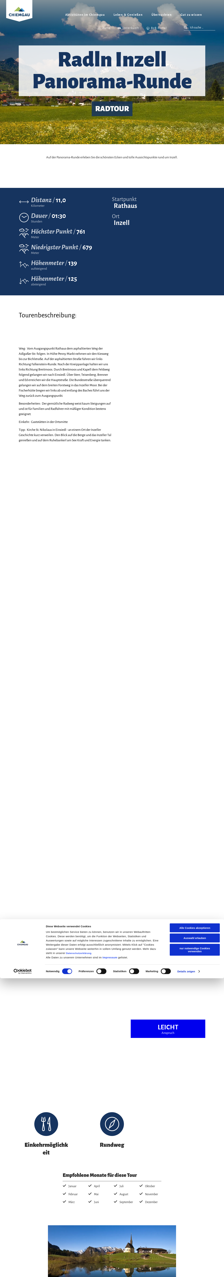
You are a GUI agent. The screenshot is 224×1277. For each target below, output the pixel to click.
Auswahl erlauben (195, 1236)
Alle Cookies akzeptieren (194, 1226)
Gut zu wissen (191, 14)
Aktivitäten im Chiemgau (85, 14)
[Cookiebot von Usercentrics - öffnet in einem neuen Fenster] (22, 1270)
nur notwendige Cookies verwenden (195, 1248)
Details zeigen (186, 1270)
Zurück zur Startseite (19, 15)
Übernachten (162, 14)
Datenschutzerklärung (78, 1251)
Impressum (110, 1255)
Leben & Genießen (128, 14)
